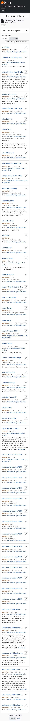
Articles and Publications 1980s (13, 705)
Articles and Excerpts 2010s (12, 599)
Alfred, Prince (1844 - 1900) (12, 176)
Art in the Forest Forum (10, 429)
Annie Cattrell (7, 343)
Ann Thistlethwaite (9, 297)
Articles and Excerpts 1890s (12, 467)
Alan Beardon (7, 119)
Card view (5, 38)
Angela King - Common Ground (13, 287)
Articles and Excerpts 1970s (12, 557)
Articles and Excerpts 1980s (12, 567)
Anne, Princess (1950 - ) (10, 331)
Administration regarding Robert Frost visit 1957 (13, 72)
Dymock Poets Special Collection (16, 52)
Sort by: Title (9, 41)
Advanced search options (11, 30)
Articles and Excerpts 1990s (12, 578)
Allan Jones (6, 235)
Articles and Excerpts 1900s (12, 477)
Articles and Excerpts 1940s (12, 521)
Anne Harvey (7, 308)
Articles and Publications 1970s (13, 695)
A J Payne (5, 47)
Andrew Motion (8, 274)
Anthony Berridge (8, 372)
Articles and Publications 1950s (13, 653)
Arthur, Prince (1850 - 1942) (12, 454)
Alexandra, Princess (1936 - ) (12, 163)
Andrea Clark (7, 248)
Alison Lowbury (8, 201)
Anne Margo (6, 320)
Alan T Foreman (8, 153)
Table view (14, 38)
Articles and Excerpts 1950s (12, 534)
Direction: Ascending (21, 41)
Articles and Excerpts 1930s (12, 511)
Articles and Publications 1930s (13, 609)
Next (18, 718)
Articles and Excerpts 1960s (12, 546)
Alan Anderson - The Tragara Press (13, 108)
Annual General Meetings (11, 358)
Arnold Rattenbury (9, 418)
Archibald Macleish (9, 397)
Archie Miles (6, 408)
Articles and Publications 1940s (13, 628)
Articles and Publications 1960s (13, 669)
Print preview (6, 35)
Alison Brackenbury (9, 188)
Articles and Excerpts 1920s (12, 498)
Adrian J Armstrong (9, 94)
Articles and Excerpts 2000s (12, 588)
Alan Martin (6, 129)
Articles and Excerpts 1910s (12, 488)
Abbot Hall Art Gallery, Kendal (13, 58)
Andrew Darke (7, 258)
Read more (21, 449)
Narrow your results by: (15, 16)
